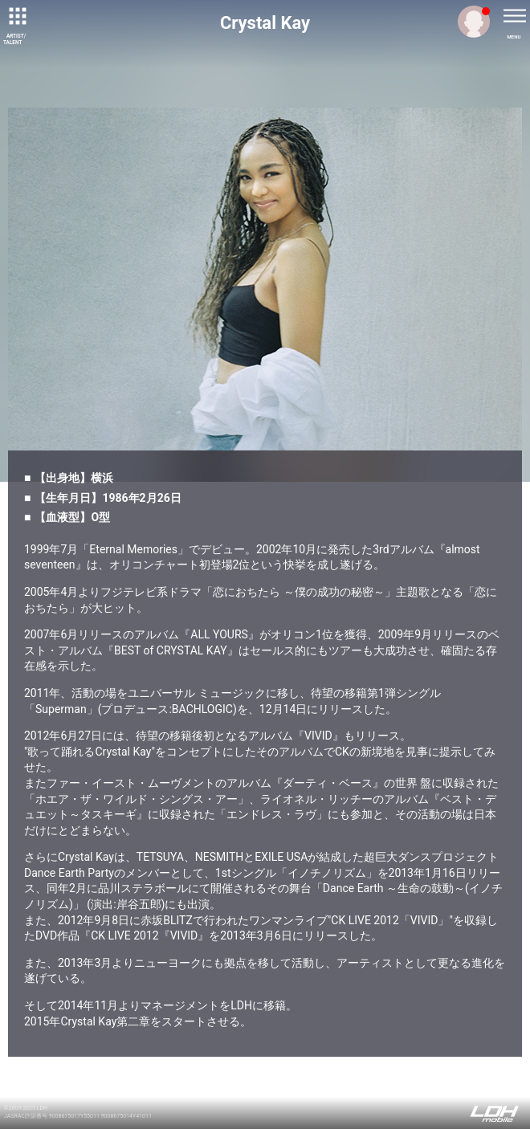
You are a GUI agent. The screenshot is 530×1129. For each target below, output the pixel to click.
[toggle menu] (514, 16)
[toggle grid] (16, 16)
